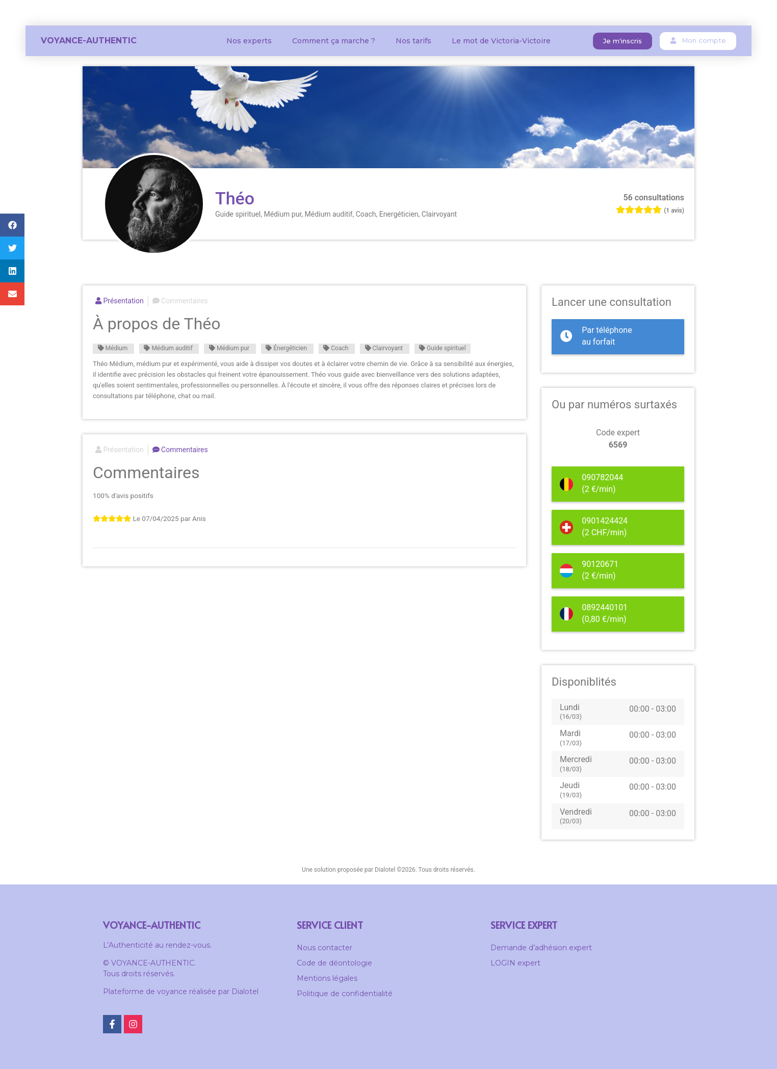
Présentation (119, 301)
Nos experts (249, 40)
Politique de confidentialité (345, 993)
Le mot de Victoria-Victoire (501, 40)
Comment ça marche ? (333, 40)
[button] (622, 41)
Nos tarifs (413, 40)
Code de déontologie (334, 963)
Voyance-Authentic (89, 40)
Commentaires (180, 301)
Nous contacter (324, 947)
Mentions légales (327, 978)
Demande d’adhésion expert (541, 947)
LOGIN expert (515, 963)
